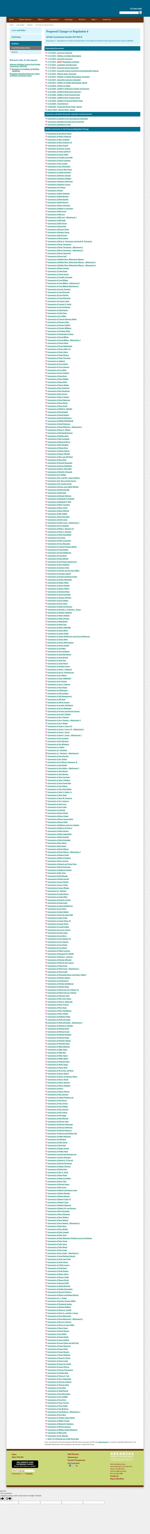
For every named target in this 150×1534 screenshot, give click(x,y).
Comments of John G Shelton (59, 780)
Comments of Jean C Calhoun (59, 684)
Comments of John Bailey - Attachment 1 (63, 768)
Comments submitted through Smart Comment (66, 122)
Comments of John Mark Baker (59, 789)
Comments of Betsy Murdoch (59, 205)
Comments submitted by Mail (59, 125)
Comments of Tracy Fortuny (58, 1403)
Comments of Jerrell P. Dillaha (59, 714)
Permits (82, 19)
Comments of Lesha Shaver (58, 894)
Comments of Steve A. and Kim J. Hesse (63, 1313)
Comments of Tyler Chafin (58, 1406)
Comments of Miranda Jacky (58, 1062)
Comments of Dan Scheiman (58, 388)
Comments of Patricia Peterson (59, 1130)
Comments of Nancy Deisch (58, 1074)
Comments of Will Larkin (57, 1433)
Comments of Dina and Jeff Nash (60, 457)
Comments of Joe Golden (57, 759)
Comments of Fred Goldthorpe (59, 553)
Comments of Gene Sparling (58, 565)
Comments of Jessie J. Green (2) (60, 726)
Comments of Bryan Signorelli (59, 253)
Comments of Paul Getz (57, 1145)
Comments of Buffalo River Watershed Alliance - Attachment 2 (72, 265)
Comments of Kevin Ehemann (59, 867)
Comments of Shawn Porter (58, 1280)
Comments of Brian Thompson (59, 244)
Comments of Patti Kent (57, 1139)
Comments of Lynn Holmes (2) (59, 939)
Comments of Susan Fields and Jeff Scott (63, 1343)
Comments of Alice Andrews (58, 140)
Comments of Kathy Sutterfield (59, 834)
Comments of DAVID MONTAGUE (60, 421)
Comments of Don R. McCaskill (59, 469)
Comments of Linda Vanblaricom (60, 906)
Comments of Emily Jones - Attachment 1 (63, 523)
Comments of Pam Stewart (58, 1109)
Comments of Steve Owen (58, 1328)
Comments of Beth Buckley (58, 199)
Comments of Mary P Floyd (58, 1005)
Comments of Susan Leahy (58, 1361)
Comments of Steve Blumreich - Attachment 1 (65, 1319)
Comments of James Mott (58, 640)
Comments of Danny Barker (58, 385)
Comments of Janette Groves (59, 666)
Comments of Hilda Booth (58, 622)
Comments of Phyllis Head (58, 1151)
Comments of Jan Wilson (57, 675)
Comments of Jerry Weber (58, 723)
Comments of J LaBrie (56, 747)
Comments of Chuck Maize (58, 343)
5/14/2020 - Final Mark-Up (58, 104)
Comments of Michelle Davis (59, 1044)
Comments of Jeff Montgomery (60, 696)
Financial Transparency (76, 1460)
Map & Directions (117, 1479)
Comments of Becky (55, 190)
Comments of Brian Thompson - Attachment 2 (65, 250)
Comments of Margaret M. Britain (61, 954)
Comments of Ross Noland (58, 1220)
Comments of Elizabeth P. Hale (59, 502)
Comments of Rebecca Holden (59, 1178)
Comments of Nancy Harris (58, 1080)
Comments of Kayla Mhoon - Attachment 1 (64, 852)
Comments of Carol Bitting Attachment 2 (63, 286)
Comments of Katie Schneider (59, 840)
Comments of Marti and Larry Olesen (62, 993)
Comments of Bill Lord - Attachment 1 (62, 217)
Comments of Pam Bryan (57, 1100)
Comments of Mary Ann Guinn (59, 999)
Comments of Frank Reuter (58, 550)
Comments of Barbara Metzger (59, 179)
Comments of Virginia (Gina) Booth (61, 1418)
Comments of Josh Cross (57, 804)
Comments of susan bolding (58, 1340)
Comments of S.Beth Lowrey (58, 1265)
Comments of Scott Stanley (58, 1271)
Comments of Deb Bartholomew (60, 433)
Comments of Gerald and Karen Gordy (62, 577)
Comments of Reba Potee (57, 1175)
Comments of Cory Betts (57, 370)
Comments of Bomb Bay (57, 226)
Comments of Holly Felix (57, 625)
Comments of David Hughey (58, 415)
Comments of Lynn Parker (58, 945)
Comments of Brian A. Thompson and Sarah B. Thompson (70, 241)
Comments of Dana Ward (57, 382)
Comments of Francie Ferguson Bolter (62, 547)
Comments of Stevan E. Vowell (59, 1310)
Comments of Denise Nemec (59, 451)
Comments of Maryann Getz (58, 996)
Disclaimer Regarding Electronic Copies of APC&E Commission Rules (25, 75)
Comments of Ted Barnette (58, 1373)
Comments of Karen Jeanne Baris (60, 819)
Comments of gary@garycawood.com (62, 562)
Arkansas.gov (73, 1457)
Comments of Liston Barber (58, 912)
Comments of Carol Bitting (58, 280)
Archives (30, 25)
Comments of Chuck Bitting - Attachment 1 (64, 340)
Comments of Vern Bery (57, 1415)
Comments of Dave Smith (57, 406)
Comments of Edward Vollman (59, 496)
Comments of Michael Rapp (58, 1038)
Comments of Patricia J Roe (58, 1122)
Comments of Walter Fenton (58, 1421)
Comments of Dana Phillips (58, 379)
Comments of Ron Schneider (59, 1211)
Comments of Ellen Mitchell (58, 511)
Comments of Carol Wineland (59, 298)
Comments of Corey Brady (58, 364)
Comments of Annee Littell (58, 155)
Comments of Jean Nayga (57, 687)
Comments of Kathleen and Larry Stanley (63, 825)
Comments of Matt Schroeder (59, 1020)
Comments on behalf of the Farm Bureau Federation (68, 119)
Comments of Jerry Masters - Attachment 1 (64, 720)
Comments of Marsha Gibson (59, 978)
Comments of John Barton (58, 771)
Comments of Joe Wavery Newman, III (62, 762)
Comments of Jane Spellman (58, 651)
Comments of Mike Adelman (59, 1047)
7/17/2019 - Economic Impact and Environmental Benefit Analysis (73, 71)
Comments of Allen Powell (58, 146)
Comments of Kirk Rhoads (58, 876)
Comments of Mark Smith (58, 972)
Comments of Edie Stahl (57, 493)
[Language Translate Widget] (23, 1470)
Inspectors (54, 19)
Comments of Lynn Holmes (58, 942)
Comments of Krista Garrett (58, 879)
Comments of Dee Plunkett (58, 445)
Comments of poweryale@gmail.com (62, 1154)
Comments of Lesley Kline (58, 897)
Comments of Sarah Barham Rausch (61, 1256)
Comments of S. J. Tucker (57, 1298)
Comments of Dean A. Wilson (59, 430)
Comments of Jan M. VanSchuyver (61, 672)
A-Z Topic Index (136, 8)
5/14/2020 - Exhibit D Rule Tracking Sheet (64, 98)
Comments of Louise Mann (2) (59, 921)
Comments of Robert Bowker (59, 1193)
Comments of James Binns (58, 631)
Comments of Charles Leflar (58, 322)
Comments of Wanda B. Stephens (60, 1424)
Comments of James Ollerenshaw (60, 643)
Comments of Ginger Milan (58, 583)
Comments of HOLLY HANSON (59, 628)
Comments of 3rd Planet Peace (59, 134)
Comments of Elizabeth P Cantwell (61, 499)
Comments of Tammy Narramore (60, 1370)
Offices (41, 19)
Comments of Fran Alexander (59, 544)
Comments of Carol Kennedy (59, 292)
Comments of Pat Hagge (57, 1115)
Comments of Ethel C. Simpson (59, 532)
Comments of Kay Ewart (57, 846)
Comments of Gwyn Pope (57, 604)
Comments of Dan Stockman (59, 391)
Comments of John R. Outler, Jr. (60, 792)
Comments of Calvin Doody (58, 274)
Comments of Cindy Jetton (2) (59, 349)
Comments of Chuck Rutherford (60, 346)
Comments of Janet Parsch (58, 663)
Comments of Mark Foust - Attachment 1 (63, 969)
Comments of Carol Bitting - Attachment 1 (64, 283)
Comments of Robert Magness (59, 1205)
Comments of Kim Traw (57, 873)
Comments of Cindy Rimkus (58, 355)
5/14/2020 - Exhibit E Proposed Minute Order (65, 101)
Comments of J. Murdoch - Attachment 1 (63, 753)
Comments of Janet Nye (57, 660)
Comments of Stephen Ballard (59, 1307)
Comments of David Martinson (59, 418)
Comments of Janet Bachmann (59, 654)
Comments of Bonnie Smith (58, 229)
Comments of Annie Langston (59, 161)
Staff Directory (73, 1454)
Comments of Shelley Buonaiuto (60, 1289)
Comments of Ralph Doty (57, 1169)
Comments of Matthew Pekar (59, 1017)
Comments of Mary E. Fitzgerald (60, 1002)
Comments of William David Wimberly (62, 1430)
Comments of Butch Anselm (58, 268)
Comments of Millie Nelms (58, 1059)
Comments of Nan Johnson (58, 1095)
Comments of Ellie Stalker (57, 514)
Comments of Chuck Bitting (58, 337)
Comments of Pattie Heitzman (59, 1136)
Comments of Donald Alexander (60, 463)
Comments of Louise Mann (58, 924)
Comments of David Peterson (59, 424)
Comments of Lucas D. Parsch (59, 930)
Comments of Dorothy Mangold (60, 472)
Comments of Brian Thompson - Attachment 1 (65, 247)
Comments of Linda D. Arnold (59, 900)
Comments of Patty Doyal (57, 1142)
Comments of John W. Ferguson (60, 798)
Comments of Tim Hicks (57, 1388)
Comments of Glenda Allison (59, 592)
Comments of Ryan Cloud (57, 1241)
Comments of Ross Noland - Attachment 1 (64, 1223)
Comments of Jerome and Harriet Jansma (64, 711)
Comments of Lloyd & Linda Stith (60, 915)
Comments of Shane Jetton (58, 1274)
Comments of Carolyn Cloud (58, 301)
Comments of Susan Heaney (58, 1352)
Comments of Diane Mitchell (59, 454)
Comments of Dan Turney (57, 394)
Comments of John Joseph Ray (59, 783)
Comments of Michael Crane (58, 1032)
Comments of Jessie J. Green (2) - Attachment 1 (66, 729)
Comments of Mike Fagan (57, 1050)
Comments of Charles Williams (59, 328)
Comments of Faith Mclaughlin (59, 535)
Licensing (69, 19)
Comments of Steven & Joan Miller (61, 1325)
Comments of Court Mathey (58, 373)
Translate (27, 1474)
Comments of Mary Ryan (57, 1008)
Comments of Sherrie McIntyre (59, 1292)
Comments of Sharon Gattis (58, 1277)
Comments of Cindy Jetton (58, 352)
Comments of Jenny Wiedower (59, 708)
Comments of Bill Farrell (57, 211)
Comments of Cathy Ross (57, 313)
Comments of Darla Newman (59, 400)
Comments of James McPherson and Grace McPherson (69, 636)
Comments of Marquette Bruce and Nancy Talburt (67, 975)
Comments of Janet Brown (58, 658)
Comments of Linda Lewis (57, 903)
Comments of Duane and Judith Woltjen (63, 487)
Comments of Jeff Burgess (58, 690)
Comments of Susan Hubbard (59, 1355)
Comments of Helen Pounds (58, 619)
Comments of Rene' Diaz (57, 1181)
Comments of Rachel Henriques (60, 1163)
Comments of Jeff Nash (56, 699)
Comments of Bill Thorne (57, 223)
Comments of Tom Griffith (58, 1397)
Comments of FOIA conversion (59, 541)
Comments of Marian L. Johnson (60, 957)
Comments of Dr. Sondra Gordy (60, 484)
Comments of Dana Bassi (57, 376)
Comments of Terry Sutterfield (59, 1379)
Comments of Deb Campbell (58, 439)
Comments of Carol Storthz (58, 295)
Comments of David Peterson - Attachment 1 (65, 427)
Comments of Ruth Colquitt (58, 1232)
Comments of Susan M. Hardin (59, 1364)
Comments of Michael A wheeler (60, 1026)
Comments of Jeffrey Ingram (58, 702)
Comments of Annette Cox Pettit (60, 157)
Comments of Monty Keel (57, 1068)
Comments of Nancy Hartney (59, 1083)
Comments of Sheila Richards (59, 1286)
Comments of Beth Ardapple (59, 194)
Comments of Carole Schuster (59, 289)
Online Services (25, 19)
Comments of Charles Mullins (59, 325)
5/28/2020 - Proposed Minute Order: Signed (65, 107)
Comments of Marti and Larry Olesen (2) (63, 990)
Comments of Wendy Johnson (59, 1427)
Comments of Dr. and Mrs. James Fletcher (64, 478)
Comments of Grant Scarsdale (59, 595)
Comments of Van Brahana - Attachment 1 (64, 1412)
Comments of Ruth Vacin (57, 1235)
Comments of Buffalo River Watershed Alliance (66, 259)
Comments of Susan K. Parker (59, 1358)
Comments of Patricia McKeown (60, 1127)
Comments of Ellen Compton (59, 505)
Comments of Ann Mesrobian (59, 167)
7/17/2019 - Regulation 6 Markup (63, 62)
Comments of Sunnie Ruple (58, 1337)
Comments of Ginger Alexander (60, 580)
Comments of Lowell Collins (58, 927)
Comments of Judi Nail (56, 810)
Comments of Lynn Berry (57, 936)
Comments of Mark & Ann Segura (61, 963)
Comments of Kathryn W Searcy (60, 828)
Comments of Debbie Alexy (58, 436)
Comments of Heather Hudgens (60, 613)
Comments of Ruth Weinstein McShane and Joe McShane (70, 1238)
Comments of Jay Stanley (57, 681)
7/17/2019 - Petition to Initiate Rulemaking (64, 56)
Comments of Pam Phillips (58, 1107)
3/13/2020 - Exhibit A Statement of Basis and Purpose (68, 89)
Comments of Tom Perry (57, 1400)
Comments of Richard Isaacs (58, 1184)
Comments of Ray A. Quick (58, 1172)
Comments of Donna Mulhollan (60, 466)
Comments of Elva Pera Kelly (59, 517)
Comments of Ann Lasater (58, 164)
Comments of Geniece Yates (58, 568)
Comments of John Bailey (57, 765)
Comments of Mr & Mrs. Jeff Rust (60, 1071)
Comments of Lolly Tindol (57, 918)
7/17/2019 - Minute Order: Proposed (62, 74)
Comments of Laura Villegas (58, 888)
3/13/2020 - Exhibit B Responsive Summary (64, 92)
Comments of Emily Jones (57, 520)
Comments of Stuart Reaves (58, 1331)
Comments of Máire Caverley (59, 951)
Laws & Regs (20, 25)
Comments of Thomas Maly (58, 1385)
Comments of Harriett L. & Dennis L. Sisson (64, 610)
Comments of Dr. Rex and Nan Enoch (62, 481)
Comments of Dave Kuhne (58, 403)
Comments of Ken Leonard (58, 861)
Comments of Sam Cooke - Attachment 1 (63, 1253)
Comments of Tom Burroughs (59, 1394)
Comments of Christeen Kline (59, 331)
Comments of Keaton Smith (58, 855)
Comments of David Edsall (58, 412)
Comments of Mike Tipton (58, 1056)
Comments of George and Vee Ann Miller (63, 571)
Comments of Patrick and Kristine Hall (62, 1133)
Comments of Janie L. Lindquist (60, 669)
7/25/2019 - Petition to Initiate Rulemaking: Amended (69, 77)
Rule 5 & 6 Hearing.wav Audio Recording (63, 1439)
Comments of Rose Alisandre (59, 1214)
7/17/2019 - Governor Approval (60, 53)
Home (11, 19)
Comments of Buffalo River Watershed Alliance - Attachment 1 (72, 262)
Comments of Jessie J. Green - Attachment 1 (64, 735)
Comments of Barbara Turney (59, 185)
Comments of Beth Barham (58, 196)
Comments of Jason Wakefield (59, 678)
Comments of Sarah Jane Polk (59, 1259)
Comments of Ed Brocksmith (58, 490)
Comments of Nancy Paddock (59, 1086)
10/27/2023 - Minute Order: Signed (61, 110)
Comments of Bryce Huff (57, 256)
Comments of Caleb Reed (57, 271)
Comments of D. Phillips (57, 475)
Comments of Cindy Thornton (59, 358)
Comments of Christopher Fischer (60, 334)
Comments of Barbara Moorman (60, 181)
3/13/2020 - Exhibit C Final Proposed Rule (64, 95)
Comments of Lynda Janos (58, 933)
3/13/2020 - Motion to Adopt (59, 86)
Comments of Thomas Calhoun (59, 1382)
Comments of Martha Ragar (58, 987)
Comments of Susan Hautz (58, 1349)
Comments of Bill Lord (56, 214)
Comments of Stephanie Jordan (60, 1304)
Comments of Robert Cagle (58, 1202)
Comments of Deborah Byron (59, 442)
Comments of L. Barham (57, 891)
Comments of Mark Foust (57, 966)
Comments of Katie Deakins (58, 837)
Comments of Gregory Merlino (59, 598)
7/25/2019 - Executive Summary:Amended (64, 80)
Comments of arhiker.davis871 (59, 172)
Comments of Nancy (55, 1089)
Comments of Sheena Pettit (58, 1283)
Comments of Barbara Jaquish (59, 176)
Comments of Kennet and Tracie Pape (62, 864)
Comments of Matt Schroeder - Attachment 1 (65, 1023)
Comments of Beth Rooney (58, 202)
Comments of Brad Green (57, 235)
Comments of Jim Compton (58, 738)
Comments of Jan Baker (57, 649)
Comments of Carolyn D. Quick (59, 304)
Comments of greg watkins (58, 601)
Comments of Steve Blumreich (59, 1316)
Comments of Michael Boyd (58, 1029)
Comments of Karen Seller (58, 822)
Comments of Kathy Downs (58, 831)
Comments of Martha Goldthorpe (61, 984)
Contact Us (107, 19)
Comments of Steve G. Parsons (59, 1322)
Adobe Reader (103, 1442)
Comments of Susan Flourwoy (59, 1346)
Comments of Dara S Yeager (58, 397)
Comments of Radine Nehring (59, 1166)
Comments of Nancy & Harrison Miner (62, 1077)
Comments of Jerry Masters (58, 717)
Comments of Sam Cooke (57, 1250)
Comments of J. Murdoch (57, 750)
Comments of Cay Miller (57, 316)
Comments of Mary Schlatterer (59, 1011)
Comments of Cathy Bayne (58, 310)
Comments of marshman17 (58, 981)
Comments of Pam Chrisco (58, 1104)
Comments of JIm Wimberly (58, 744)
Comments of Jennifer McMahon (60, 705)
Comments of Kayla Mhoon (58, 849)
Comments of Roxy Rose (57, 1226)
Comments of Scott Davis (57, 1268)
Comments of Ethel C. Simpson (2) (61, 529)
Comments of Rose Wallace (58, 1217)
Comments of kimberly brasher (60, 870)
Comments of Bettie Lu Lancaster (60, 208)
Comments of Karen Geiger (58, 816)
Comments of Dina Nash (57, 460)
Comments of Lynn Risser (57, 948)
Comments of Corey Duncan (58, 367)
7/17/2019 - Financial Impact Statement (63, 68)
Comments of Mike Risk (57, 1053)
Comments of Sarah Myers (58, 1262)
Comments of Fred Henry (57, 556)
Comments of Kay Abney (57, 843)
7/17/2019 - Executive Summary (60, 59)
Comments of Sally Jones (57, 1244)
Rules (94, 19)
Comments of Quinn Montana (59, 1157)
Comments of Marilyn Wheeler (60, 960)
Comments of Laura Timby (58, 885)
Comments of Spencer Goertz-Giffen (62, 1301)
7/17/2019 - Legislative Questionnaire (62, 65)
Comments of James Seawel (58, 645)
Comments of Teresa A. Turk (58, 1376)
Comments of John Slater (57, 795)
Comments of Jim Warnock (58, 741)
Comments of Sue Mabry (57, 1334)
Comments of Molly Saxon (58, 1065)
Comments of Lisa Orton (57, 909)
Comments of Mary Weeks (58, 1014)
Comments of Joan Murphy (58, 756)
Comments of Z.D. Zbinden (58, 1436)
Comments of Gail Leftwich (58, 559)
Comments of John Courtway (59, 777)
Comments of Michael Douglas (59, 1035)
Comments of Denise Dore (58, 448)
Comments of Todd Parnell (58, 1391)
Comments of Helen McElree (59, 616)
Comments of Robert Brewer (59, 1196)
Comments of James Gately (58, 634)
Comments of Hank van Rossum (60, 607)
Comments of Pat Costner (57, 1113)
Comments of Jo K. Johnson (58, 801)
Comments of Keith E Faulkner (59, 858)
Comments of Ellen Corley (58, 508)
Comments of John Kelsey (57, 786)
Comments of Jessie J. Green (59, 732)
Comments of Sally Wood (57, 1247)
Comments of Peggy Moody (58, 1148)
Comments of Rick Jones (57, 1187)
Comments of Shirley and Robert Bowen (63, 1295)
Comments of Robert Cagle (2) (59, 1199)
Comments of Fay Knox (56, 538)
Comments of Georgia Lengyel (59, 574)
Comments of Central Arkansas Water (62, 319)
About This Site (18, 1457)
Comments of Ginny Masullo (59, 586)
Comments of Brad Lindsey (58, 238)
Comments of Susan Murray (58, 1367)
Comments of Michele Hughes (59, 1041)
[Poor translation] (8, 1499)
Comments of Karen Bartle (58, 813)
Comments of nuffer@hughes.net (60, 1098)
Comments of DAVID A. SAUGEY (60, 409)
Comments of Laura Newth (58, 882)
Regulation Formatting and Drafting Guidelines (25, 70)
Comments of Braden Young (58, 232)
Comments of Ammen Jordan (59, 149)
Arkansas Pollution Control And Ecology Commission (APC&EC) (25, 65)
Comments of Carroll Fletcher (59, 307)
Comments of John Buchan (58, 774)
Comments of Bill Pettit (57, 220)
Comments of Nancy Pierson (58, 1092)
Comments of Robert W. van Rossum (62, 1208)
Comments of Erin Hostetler (58, 526)
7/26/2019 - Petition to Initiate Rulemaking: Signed (67, 83)
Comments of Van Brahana (58, 1409)
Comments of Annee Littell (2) (59, 152)
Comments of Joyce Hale (57, 807)
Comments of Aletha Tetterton (59, 137)
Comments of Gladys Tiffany (58, 589)
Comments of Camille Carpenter (60, 277)
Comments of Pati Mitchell (58, 1118)
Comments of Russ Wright (58, 1229)
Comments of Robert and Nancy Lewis (62, 1190)
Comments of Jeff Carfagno (58, 693)
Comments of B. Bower (56, 187)
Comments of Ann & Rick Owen (60, 170)
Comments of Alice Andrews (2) (60, 143)
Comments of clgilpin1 (56, 361)
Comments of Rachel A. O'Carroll (60, 1160)
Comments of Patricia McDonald (60, 1124)
